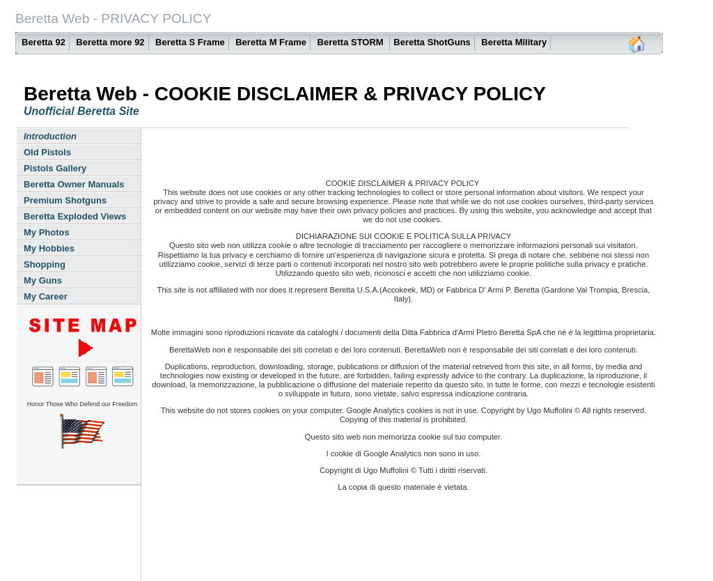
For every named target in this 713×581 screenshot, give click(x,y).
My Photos (47, 232)
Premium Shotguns (65, 200)
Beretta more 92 (110, 42)
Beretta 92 (43, 42)
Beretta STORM (352, 42)
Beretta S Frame (190, 42)
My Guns (43, 280)
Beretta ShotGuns (432, 42)
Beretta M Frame (270, 42)
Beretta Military (514, 42)
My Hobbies (49, 248)
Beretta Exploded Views (75, 216)
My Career (46, 296)
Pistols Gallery (55, 168)
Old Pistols (47, 152)
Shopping (44, 264)
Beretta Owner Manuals (74, 184)
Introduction (50, 136)
